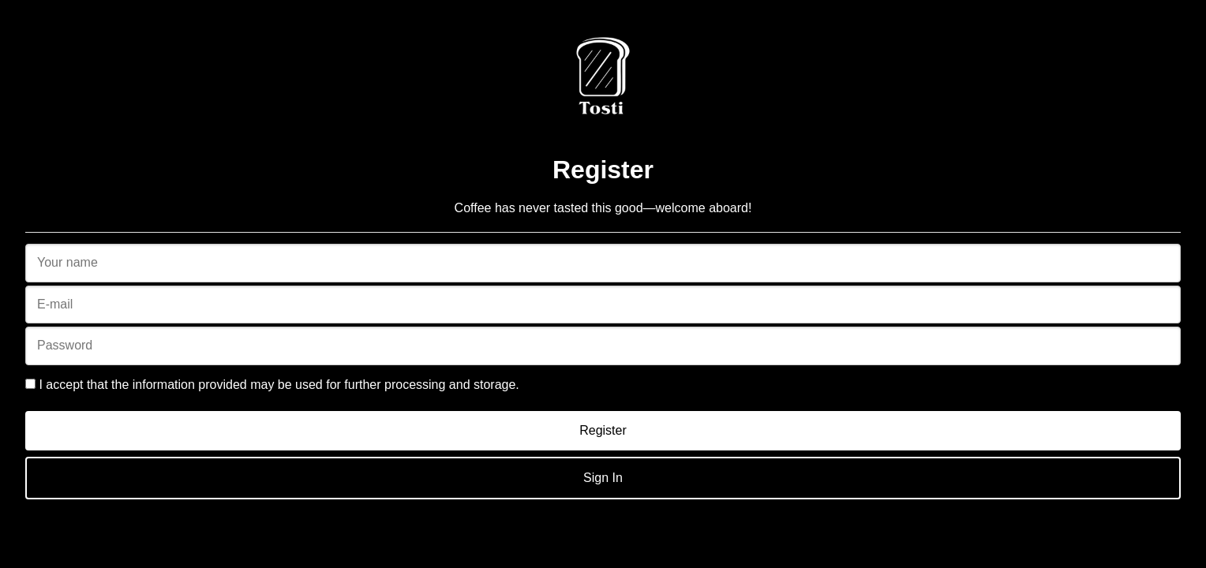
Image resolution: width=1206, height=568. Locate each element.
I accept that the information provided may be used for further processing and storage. (272, 384)
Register (603, 430)
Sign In (603, 477)
